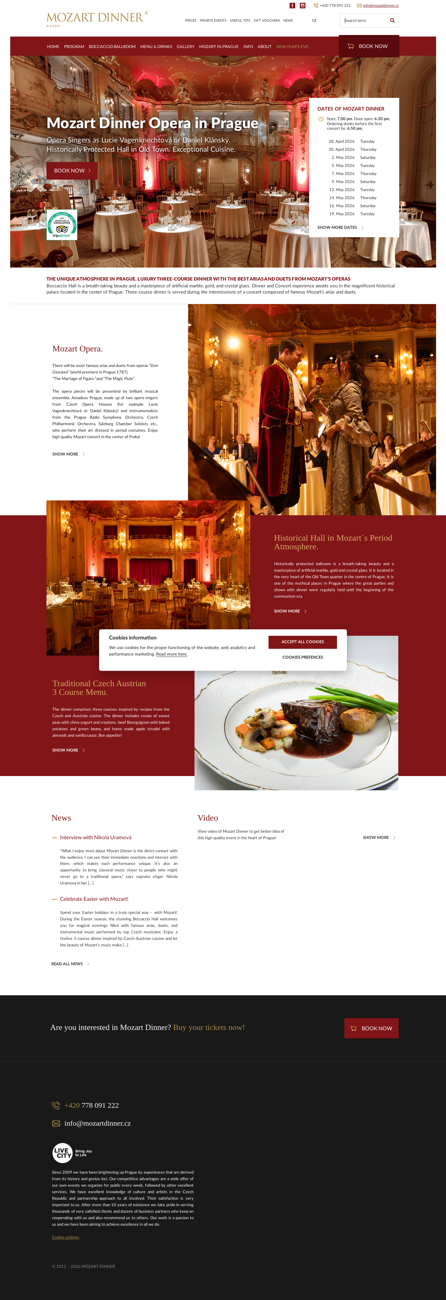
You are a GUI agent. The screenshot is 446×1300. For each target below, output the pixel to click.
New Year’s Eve (292, 47)
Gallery (186, 47)
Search (392, 20)
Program (74, 47)
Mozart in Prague (219, 47)
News (288, 20)
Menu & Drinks (156, 47)
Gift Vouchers (267, 20)
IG (302, 5)
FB (292, 5)
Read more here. (171, 654)
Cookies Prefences (302, 657)
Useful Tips (240, 20)
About (265, 47)
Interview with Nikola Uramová (95, 837)
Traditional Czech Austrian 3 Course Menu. (99, 687)
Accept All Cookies (303, 642)
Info (248, 47)
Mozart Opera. (77, 348)
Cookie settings (65, 1238)
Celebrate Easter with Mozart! (94, 899)
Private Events (213, 20)
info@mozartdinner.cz (381, 5)
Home (53, 47)
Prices (190, 20)
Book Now (368, 46)
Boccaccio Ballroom (112, 47)
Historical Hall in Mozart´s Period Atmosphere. (333, 542)
